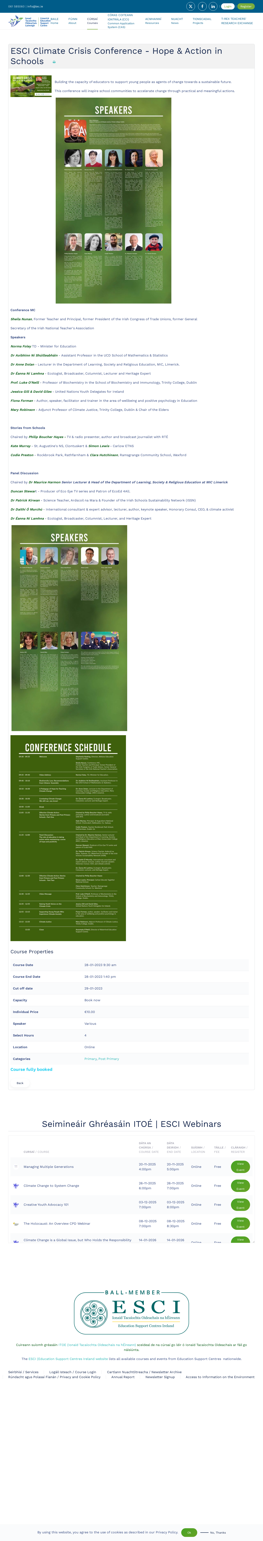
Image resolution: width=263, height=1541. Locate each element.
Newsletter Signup (160, 1377)
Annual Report (123, 1377)
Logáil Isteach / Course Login (72, 1372)
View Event (240, 1167)
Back (20, 1083)
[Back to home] (29, 21)
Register (246, 6)
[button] (92, 21)
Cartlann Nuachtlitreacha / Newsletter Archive (144, 1372)
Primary (90, 1059)
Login (228, 6)
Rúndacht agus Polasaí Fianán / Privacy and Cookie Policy (54, 1377)
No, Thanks (218, 1532)
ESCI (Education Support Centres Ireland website (68, 1359)
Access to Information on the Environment (220, 1377)
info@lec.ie (35, 6)
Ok (189, 1532)
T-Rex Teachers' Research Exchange (237, 21)
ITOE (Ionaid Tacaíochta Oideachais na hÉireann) (97, 1345)
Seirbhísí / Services (23, 1372)
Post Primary (108, 1059)
